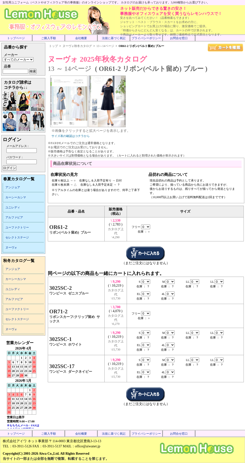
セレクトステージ (17, 237)
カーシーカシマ (15, 197)
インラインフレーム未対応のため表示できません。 (23, 384)
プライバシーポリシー (146, 38)
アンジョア (12, 187)
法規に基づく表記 (113, 38)
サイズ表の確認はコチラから (70, 136)
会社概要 (81, 38)
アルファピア (14, 217)
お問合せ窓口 (179, 38)
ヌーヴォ (11, 247)
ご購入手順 (48, 38)
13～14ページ (105, 46)
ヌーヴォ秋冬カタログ (77, 46)
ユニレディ (12, 207)
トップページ (16, 38)
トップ (53, 46)
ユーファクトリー (17, 227)
